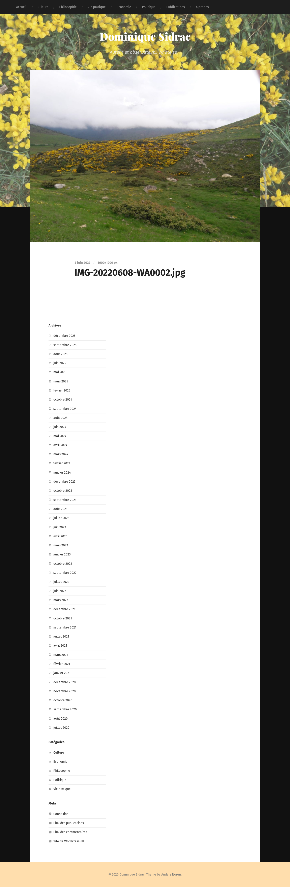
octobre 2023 (62, 490)
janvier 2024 (62, 472)
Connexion (61, 814)
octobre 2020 (62, 700)
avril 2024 (60, 445)
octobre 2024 (62, 399)
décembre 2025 (64, 336)
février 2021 (61, 664)
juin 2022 (59, 591)
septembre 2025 (65, 345)
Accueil (21, 7)
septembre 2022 (65, 573)
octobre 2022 (62, 564)
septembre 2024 (65, 409)
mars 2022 (60, 600)
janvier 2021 (62, 673)
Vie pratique (97, 7)
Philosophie (68, 7)
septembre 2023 (65, 500)
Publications (175, 7)
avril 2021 (60, 645)
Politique (148, 7)
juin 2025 (59, 363)
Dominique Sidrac (145, 36)
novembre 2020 (64, 691)
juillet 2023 (61, 518)
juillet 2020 (61, 727)
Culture (43, 7)
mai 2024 (60, 436)
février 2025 (61, 390)
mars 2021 (60, 655)
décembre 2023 (64, 481)
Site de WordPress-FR (69, 841)
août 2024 (60, 418)
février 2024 (62, 463)
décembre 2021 (64, 609)
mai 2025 (59, 372)
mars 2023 (60, 545)
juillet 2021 (61, 636)
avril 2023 (60, 536)
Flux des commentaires (70, 832)
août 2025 (60, 354)
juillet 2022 (61, 582)
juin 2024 (60, 427)
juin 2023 (59, 527)
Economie (124, 7)
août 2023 (60, 509)
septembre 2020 (65, 709)
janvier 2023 (62, 554)
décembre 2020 (64, 682)
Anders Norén (172, 874)
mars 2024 (60, 454)
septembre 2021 (65, 627)
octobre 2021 (62, 618)
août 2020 (60, 718)
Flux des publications (69, 823)
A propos (202, 7)
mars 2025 (60, 381)
